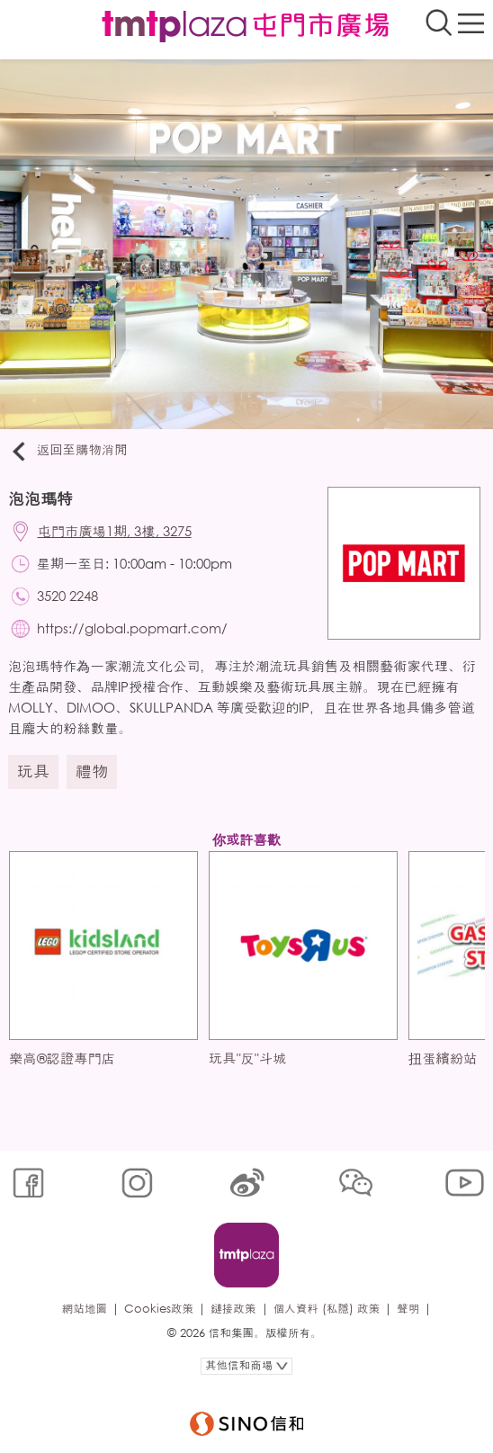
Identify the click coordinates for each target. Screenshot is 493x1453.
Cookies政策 (158, 1308)
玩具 (33, 771)
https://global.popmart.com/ (132, 628)
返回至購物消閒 (68, 451)
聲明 (408, 1308)
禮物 (92, 771)
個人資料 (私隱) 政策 (327, 1308)
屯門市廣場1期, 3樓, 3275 (115, 531)
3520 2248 (67, 596)
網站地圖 (84, 1308)
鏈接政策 (233, 1308)
